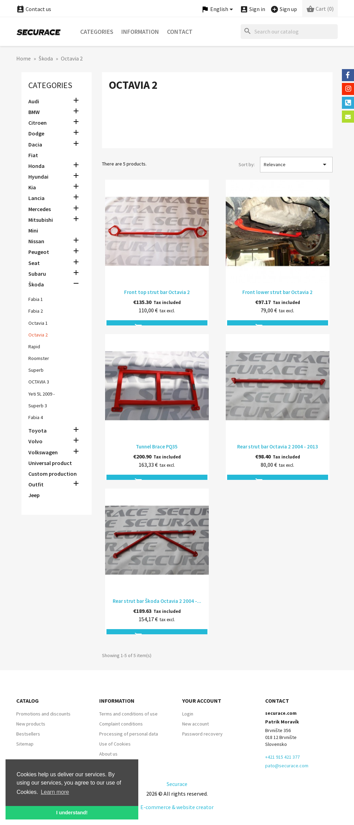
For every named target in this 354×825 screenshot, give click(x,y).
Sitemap (25, 744)
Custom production (52, 473)
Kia (32, 187)
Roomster (38, 358)
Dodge (36, 133)
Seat (34, 262)
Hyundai (38, 176)
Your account (201, 700)
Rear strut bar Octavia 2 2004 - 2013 (277, 446)
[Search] (289, 31)
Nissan (36, 241)
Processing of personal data (128, 734)
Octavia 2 (38, 335)
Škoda (36, 284)
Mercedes (39, 209)
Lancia (36, 198)
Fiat (33, 155)
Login (187, 714)
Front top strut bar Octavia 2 (157, 292)
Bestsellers (28, 734)
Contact (180, 32)
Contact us (33, 9)
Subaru (37, 273)
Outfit (36, 484)
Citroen (37, 122)
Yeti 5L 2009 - (41, 394)
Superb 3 (37, 405)
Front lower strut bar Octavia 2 (277, 292)
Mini (33, 230)
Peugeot (38, 251)
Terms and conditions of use (128, 714)
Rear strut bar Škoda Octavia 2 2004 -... (157, 601)
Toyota (37, 430)
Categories (96, 32)
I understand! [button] (71, 812)
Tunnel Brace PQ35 (157, 446)
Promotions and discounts (43, 714)
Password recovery (202, 734)
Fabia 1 (35, 299)
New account (195, 724)
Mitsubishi (40, 219)
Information (140, 32)
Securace (177, 783)
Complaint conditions (121, 724)
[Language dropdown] (218, 9)
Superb (36, 370)
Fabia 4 (35, 417)
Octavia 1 (38, 323)
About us (108, 754)
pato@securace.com (286, 765)
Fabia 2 (35, 311)
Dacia (35, 144)
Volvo (35, 441)
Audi (33, 101)
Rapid (34, 346)
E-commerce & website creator (177, 807)
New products (30, 724)
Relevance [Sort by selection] (296, 164)
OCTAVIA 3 (38, 382)
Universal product (50, 462)
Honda (36, 165)
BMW (34, 111)
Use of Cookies (115, 744)
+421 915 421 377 (282, 757)
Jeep (34, 495)
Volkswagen (43, 452)
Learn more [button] (55, 792)
